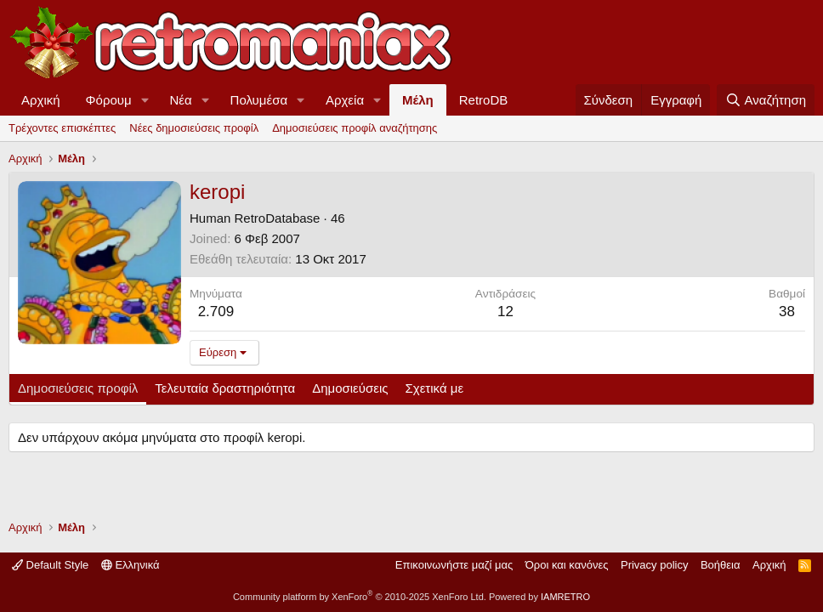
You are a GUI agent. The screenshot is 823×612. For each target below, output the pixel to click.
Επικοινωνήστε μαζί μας (454, 564)
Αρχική (40, 100)
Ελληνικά (130, 564)
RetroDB (483, 100)
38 (787, 311)
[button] (145, 100)
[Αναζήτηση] (765, 100)
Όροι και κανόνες (567, 564)
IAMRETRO (565, 597)
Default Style (50, 564)
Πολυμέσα (259, 100)
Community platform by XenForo (359, 597)
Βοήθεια (721, 564)
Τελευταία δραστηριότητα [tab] (225, 388)
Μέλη (418, 100)
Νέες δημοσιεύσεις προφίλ (193, 128)
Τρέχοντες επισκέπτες (62, 128)
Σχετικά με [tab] (435, 388)
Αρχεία (345, 100)
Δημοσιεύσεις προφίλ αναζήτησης (354, 128)
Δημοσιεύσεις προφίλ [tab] (78, 388)
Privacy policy (654, 564)
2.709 (216, 311)
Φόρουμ (109, 100)
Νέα (181, 100)
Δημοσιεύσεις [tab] (350, 388)
